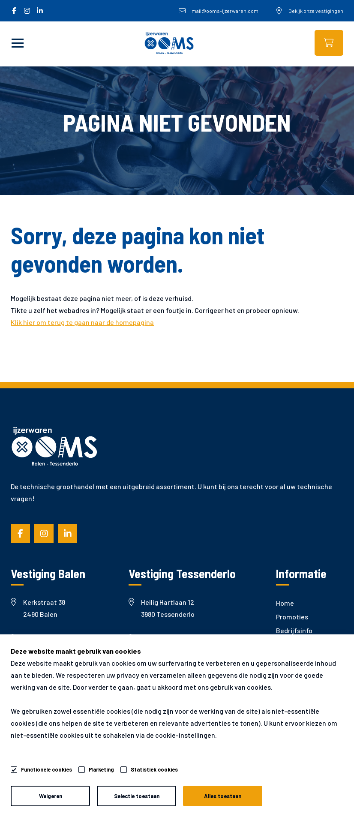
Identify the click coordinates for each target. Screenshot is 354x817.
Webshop (329, 43)
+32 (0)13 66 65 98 (161, 638)
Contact (289, 685)
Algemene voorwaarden (36, 791)
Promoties (292, 617)
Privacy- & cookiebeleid (124, 791)
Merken (287, 658)
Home (285, 603)
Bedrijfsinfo (294, 630)
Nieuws (287, 644)
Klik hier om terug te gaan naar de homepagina (82, 322)
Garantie (289, 671)
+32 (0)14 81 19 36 (43, 638)
